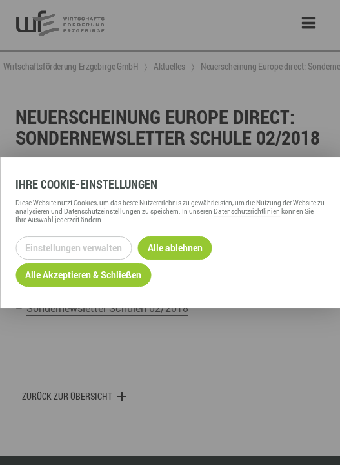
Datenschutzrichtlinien (247, 211)
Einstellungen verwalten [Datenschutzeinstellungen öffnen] (73, 248)
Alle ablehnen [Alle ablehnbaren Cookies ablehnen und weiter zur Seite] (175, 248)
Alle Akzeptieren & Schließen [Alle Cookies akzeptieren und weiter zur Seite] (83, 275)
